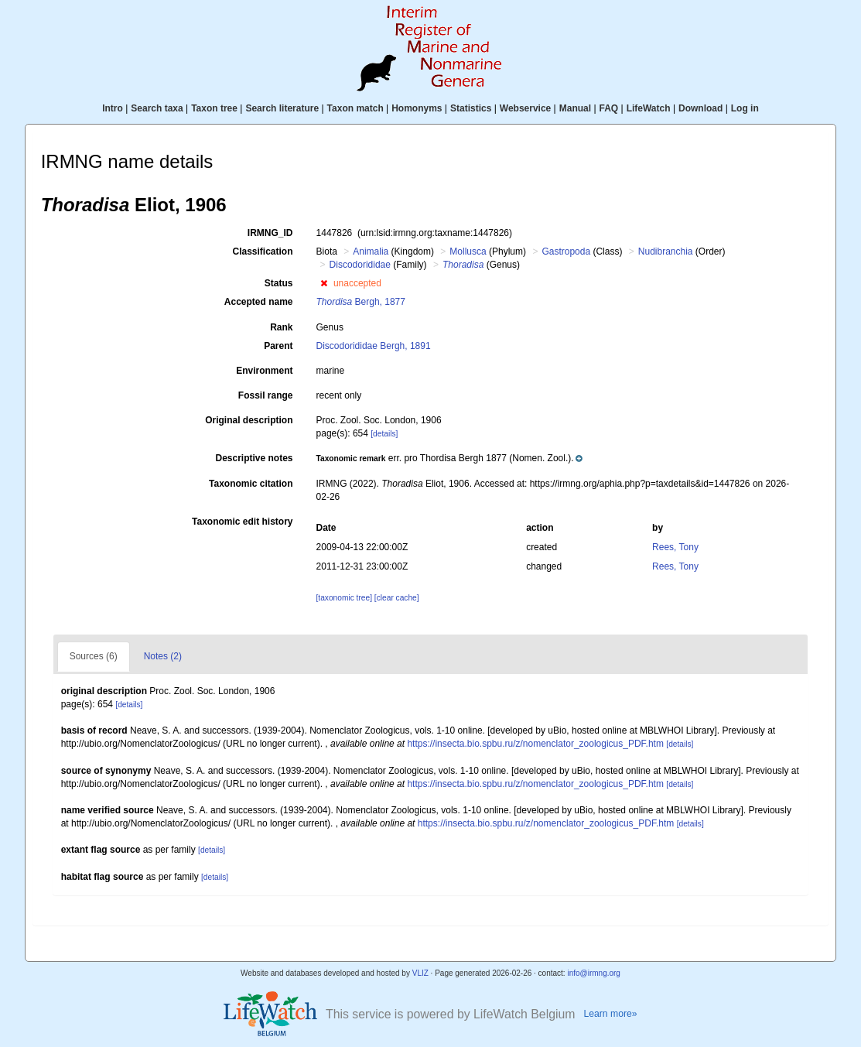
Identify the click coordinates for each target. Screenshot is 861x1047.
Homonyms (416, 108)
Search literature (282, 108)
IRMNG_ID (270, 233)
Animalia (370, 251)
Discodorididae (360, 264)
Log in (745, 108)
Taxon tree (214, 108)
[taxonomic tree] (344, 598)
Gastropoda (566, 251)
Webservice (526, 108)
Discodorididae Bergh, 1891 (373, 345)
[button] (323, 283)
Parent (278, 345)
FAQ (609, 108)
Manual (575, 108)
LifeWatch (649, 108)
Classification (263, 251)
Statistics (470, 108)
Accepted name (258, 301)
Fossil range (265, 395)
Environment (264, 370)
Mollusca (467, 251)
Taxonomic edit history (242, 521)
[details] (384, 433)
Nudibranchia (665, 251)
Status (279, 283)
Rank (281, 327)
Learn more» (610, 1013)
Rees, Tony (675, 547)
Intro (112, 108)
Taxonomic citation (250, 483)
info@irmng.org (593, 973)
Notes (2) (163, 656)
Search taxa (157, 108)
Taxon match (355, 108)
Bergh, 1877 (360, 301)
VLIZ (420, 973)
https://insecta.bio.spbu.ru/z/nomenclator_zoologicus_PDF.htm (535, 743)
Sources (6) (94, 656)
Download (700, 108)
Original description (248, 420)
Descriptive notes (253, 458)
